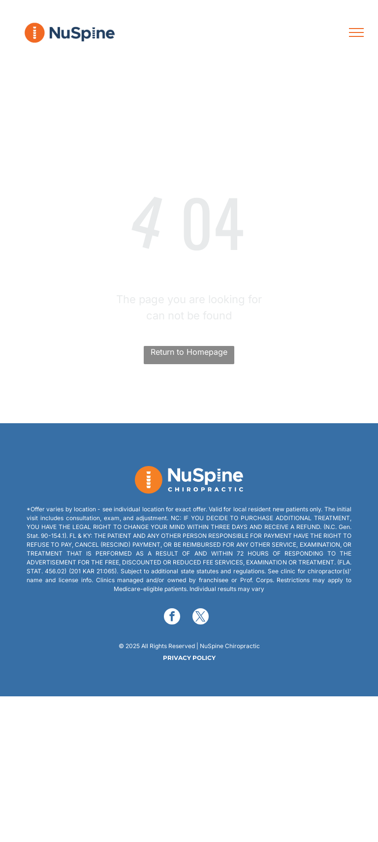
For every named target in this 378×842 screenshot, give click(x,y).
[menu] (356, 32)
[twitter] (200, 617)
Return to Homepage (189, 352)
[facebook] (172, 617)
